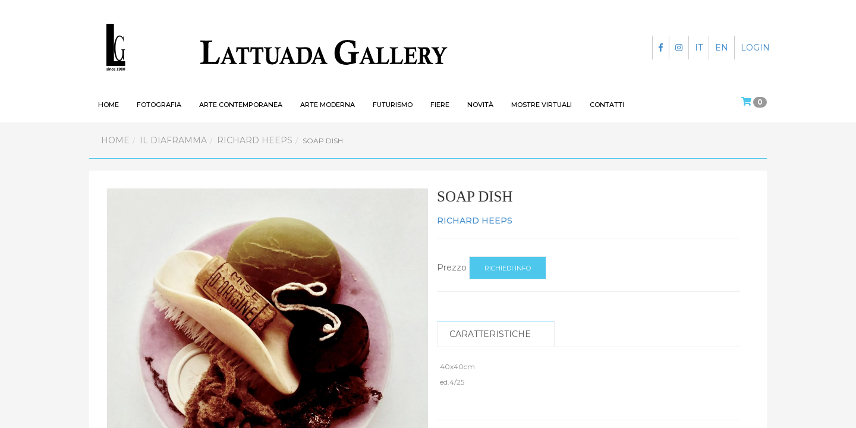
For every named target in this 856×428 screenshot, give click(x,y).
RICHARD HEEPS (254, 140)
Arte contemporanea (240, 104)
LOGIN (755, 47)
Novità (480, 104)
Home (115, 140)
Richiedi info (507, 268)
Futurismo (393, 104)
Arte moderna (327, 104)
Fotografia (159, 104)
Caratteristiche (490, 334)
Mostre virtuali (541, 104)
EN (721, 47)
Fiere (439, 104)
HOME (108, 104)
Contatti (607, 104)
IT (699, 47)
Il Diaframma (173, 140)
